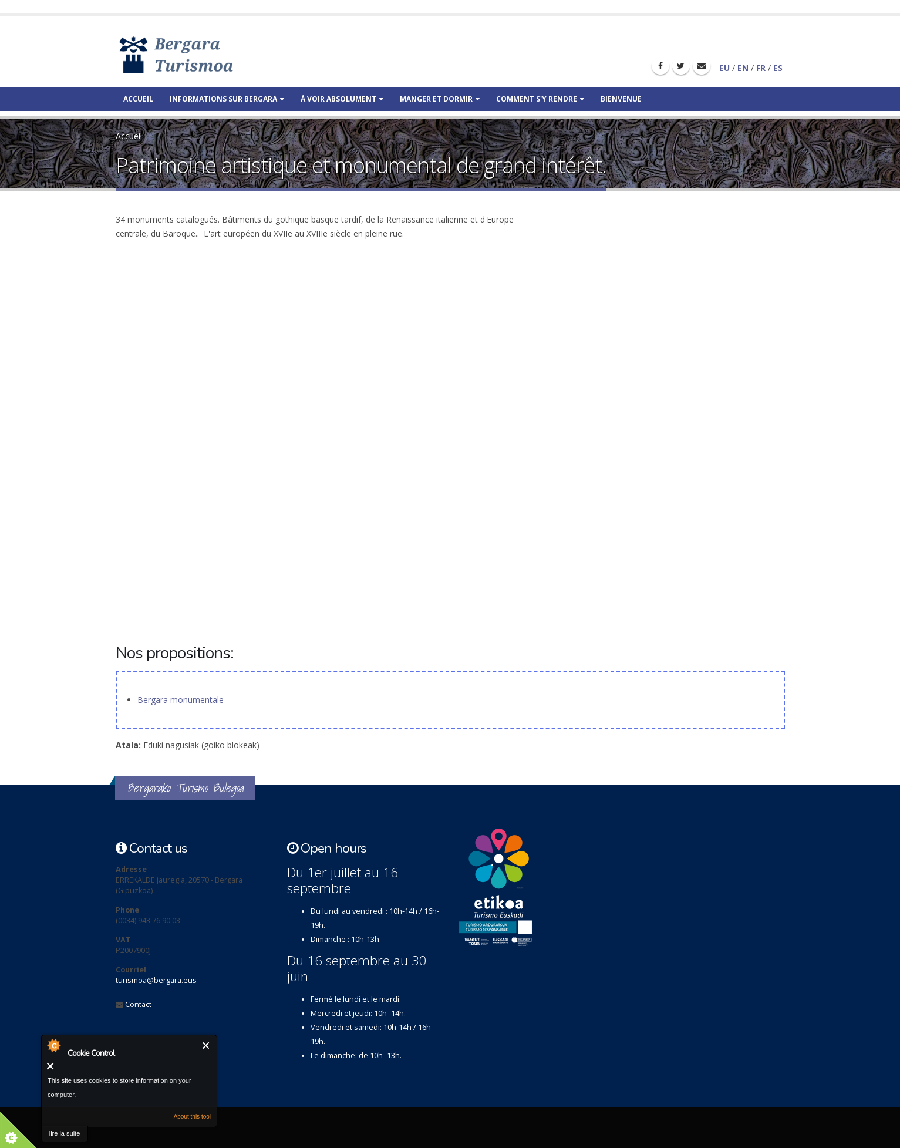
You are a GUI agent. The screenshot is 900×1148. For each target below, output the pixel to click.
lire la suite (64, 1133)
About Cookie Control (53, 1045)
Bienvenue (621, 99)
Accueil (138, 99)
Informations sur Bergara (227, 99)
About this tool (192, 1116)
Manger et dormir (440, 99)
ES (778, 67)
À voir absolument (342, 99)
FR (761, 67)
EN (743, 67)
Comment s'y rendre (540, 99)
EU (724, 67)
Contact (138, 1004)
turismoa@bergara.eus (156, 980)
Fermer (206, 1045)
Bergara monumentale (180, 699)
